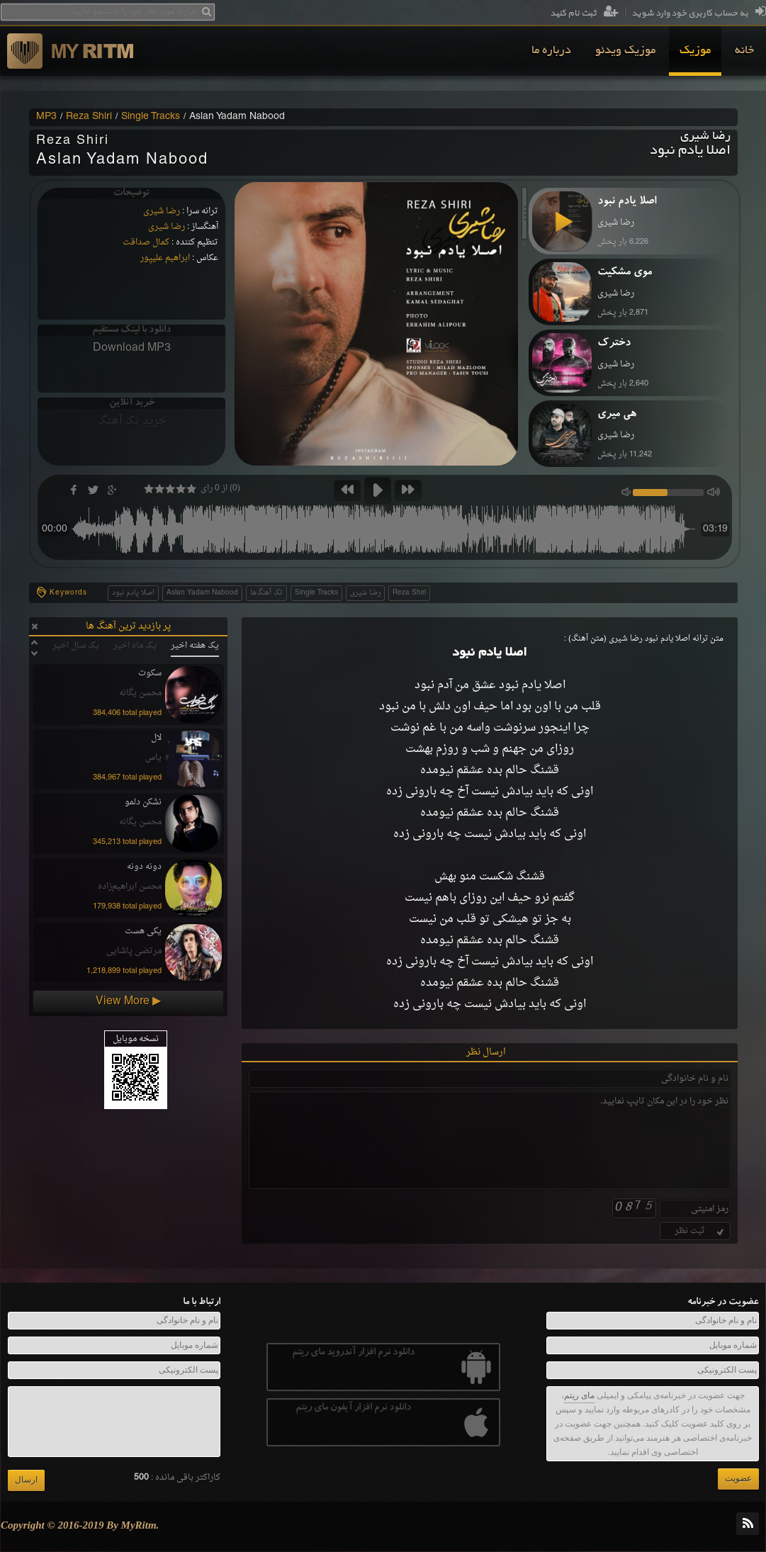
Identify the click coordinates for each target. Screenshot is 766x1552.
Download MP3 (132, 348)
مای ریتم (579, 1395)
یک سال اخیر (75, 645)
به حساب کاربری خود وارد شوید (698, 13)
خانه (744, 51)
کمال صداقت (146, 242)
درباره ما (551, 51)
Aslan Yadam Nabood (202, 593)
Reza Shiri (89, 117)
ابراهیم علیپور (165, 258)
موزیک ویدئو (625, 51)
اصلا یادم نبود (133, 593)
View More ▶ (128, 1001)
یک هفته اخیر (195, 645)
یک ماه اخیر (135, 645)
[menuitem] (744, 51)
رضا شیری (161, 211)
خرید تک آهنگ (132, 421)
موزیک (695, 51)
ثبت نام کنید (584, 13)
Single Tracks (150, 117)
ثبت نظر (700, 1231)
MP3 (46, 117)
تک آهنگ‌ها (266, 593)
